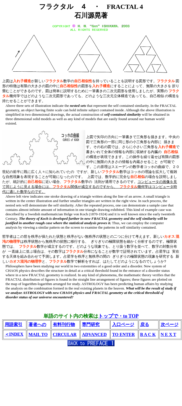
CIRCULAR (65, 334)
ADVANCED (94, 334)
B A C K (148, 334)
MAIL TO (38, 334)
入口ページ (123, 324)
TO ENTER (123, 334)
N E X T (168, 334)
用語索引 (13, 324)
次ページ (169, 324)
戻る (144, 324)
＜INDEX (14, 334)
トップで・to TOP (118, 316)
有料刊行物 (64, 324)
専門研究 (91, 324)
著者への (37, 324)
